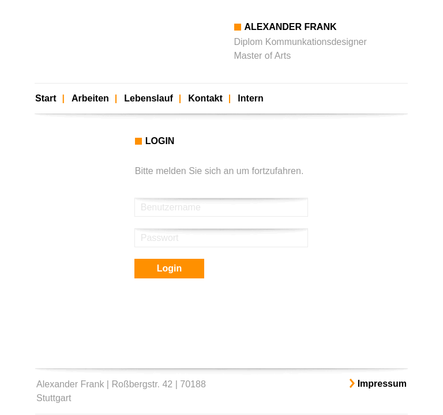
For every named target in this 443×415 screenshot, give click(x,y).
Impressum (382, 383)
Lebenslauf (148, 98)
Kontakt (205, 98)
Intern (250, 98)
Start (45, 98)
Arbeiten (90, 98)
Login (169, 268)
